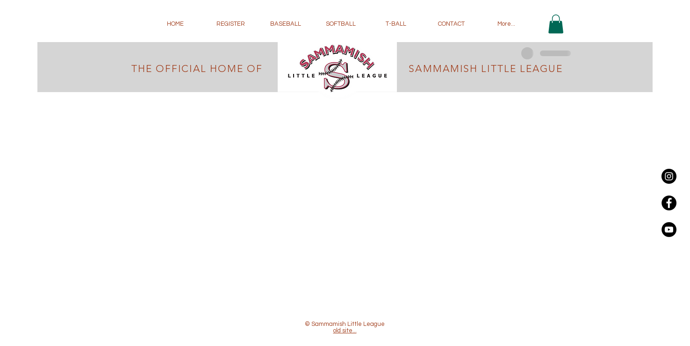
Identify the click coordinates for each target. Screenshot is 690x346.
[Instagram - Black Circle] (668, 176)
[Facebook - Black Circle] (668, 202)
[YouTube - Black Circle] (668, 229)
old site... (345, 330)
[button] (556, 24)
